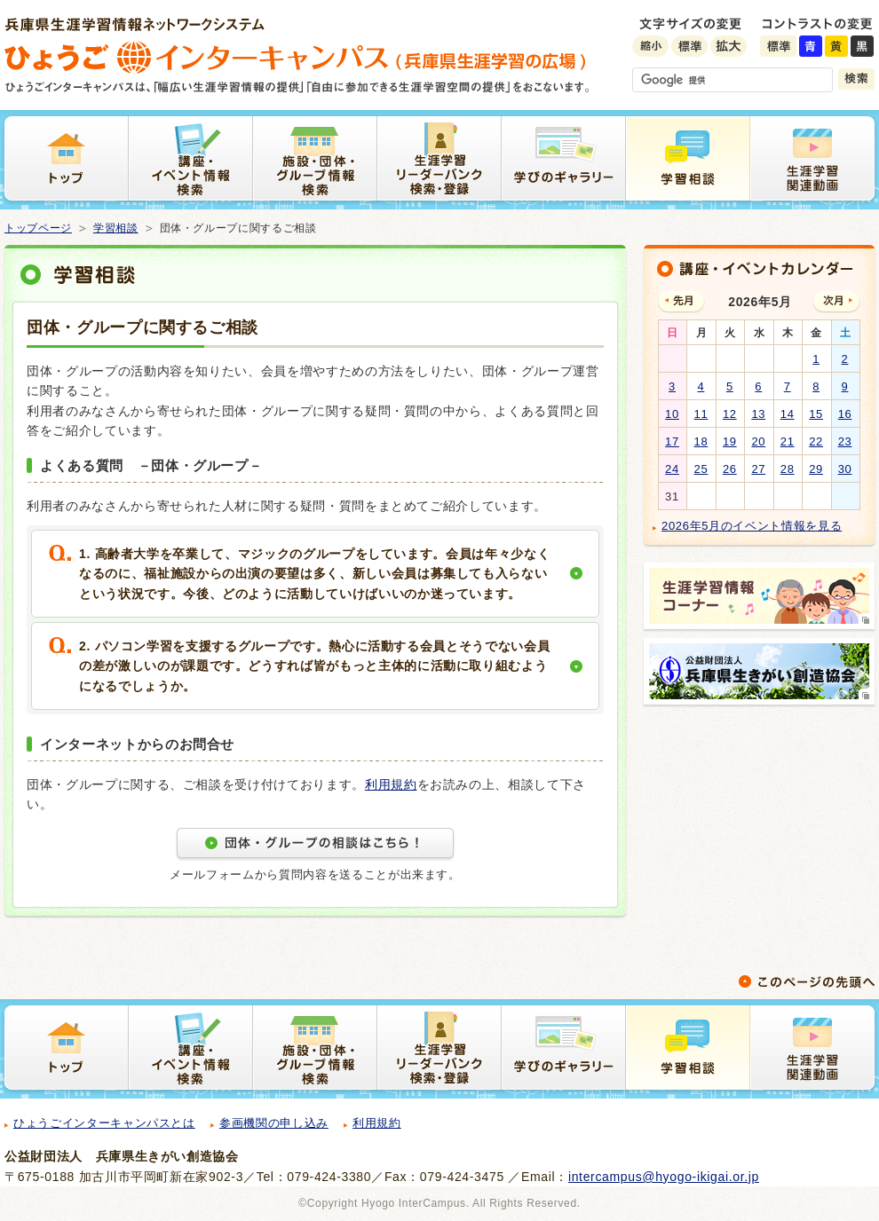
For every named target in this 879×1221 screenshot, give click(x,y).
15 (816, 414)
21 (787, 441)
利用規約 (391, 784)
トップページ (38, 228)
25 (701, 469)
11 (701, 414)
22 (816, 441)
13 (758, 414)
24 (672, 469)
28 (787, 469)
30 (845, 469)
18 (701, 441)
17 (672, 441)
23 (845, 441)
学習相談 (116, 228)
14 (787, 414)
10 (672, 414)
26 (730, 469)
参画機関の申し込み (274, 1123)
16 (845, 414)
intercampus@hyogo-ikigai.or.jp (663, 1177)
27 (758, 469)
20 (758, 441)
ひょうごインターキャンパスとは (104, 1123)
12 (730, 414)
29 (816, 469)
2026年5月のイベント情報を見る (751, 525)
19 (730, 441)
